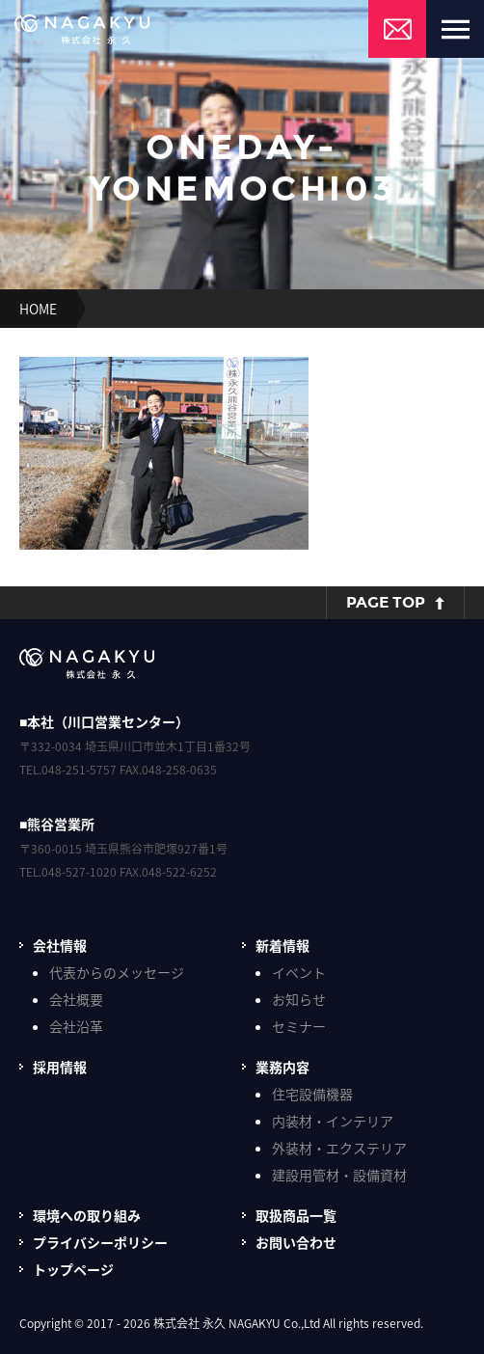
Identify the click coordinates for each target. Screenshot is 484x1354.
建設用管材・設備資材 (339, 1174)
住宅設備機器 (312, 1093)
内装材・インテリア (332, 1120)
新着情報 (282, 945)
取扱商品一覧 (295, 1215)
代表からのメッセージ (116, 972)
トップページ (73, 1269)
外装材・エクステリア (339, 1147)
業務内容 (282, 1066)
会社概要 (76, 999)
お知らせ (299, 999)
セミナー (299, 1026)
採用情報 (60, 1066)
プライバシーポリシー (100, 1242)
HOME (38, 308)
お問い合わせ (295, 1242)
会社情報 (60, 945)
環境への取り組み (87, 1215)
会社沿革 (76, 1026)
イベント (299, 972)
